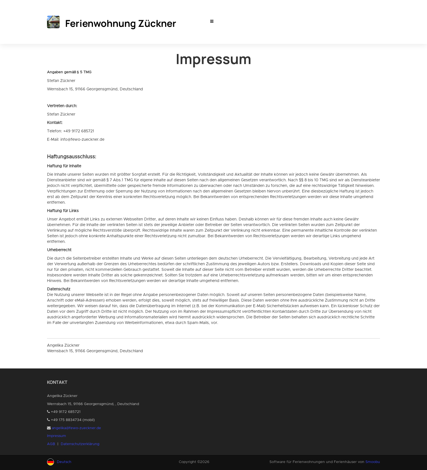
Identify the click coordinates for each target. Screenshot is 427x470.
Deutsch (64, 462)
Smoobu (372, 462)
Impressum (56, 436)
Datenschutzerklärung (80, 444)
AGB (51, 444)
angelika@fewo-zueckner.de (76, 428)
